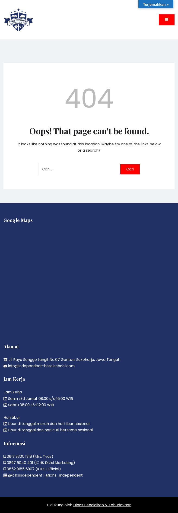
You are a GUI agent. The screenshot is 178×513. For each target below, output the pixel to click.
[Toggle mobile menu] (167, 19)
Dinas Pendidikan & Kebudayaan (102, 505)
